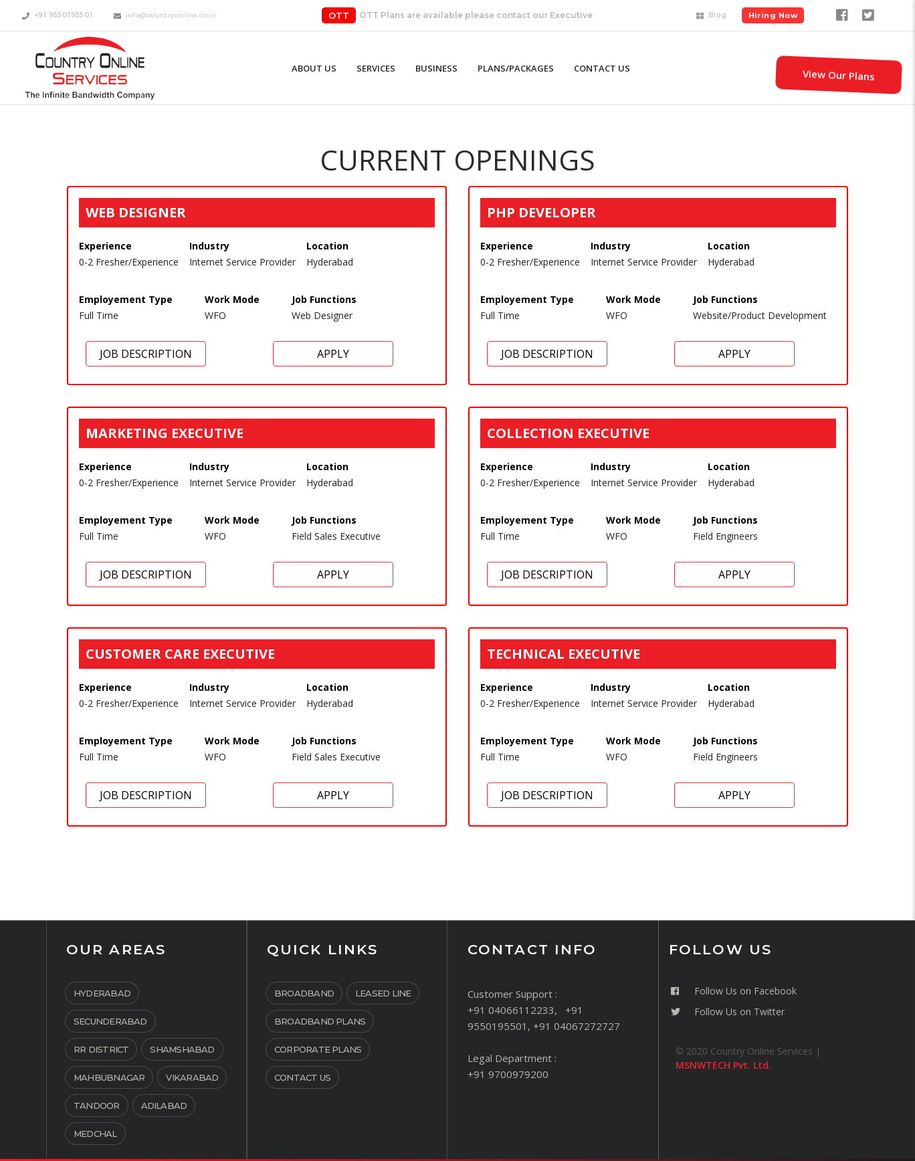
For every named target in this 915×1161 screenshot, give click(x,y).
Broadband (304, 993)
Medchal (95, 1133)
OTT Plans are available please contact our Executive (476, 15)
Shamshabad (182, 1049)
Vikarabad (192, 1077)
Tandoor (97, 1105)
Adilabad (164, 1105)
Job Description (146, 353)
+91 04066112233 (511, 1010)
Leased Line (383, 993)
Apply (333, 353)
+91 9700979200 (508, 1074)
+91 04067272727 (576, 1026)
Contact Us (302, 1077)
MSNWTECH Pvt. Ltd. (723, 1065)
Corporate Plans (317, 1049)
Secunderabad (110, 1021)
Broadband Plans (319, 1021)
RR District (101, 1049)
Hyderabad (102, 993)
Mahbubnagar (109, 1077)
